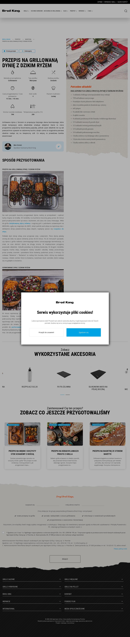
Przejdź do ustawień (46, 332)
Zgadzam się (83, 332)
